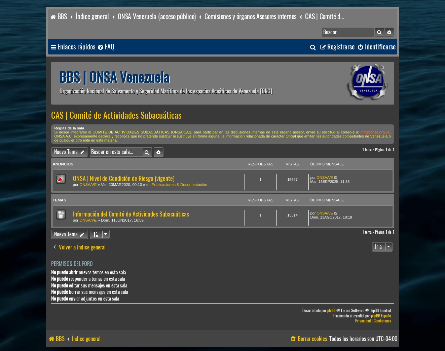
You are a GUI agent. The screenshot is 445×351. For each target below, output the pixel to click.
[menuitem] (105, 46)
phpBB (331, 310)
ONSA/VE (88, 185)
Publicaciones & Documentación (179, 185)
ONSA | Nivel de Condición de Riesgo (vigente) (124, 178)
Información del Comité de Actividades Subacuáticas (131, 214)
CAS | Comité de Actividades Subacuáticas (116, 115)
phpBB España (381, 315)
